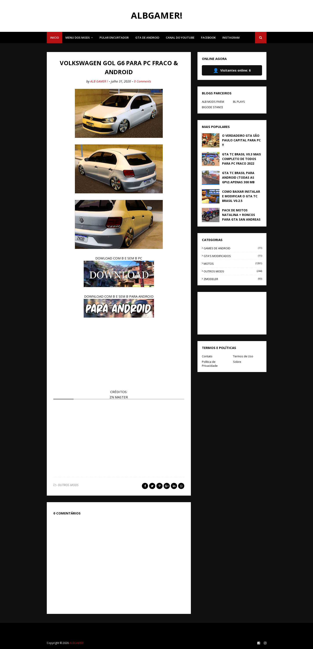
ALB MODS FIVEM (213, 102)
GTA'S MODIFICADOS (233, 256)
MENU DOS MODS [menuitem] (77, 38)
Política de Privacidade (210, 364)
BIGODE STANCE (212, 107)
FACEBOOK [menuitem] (208, 38)
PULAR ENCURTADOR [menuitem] (114, 38)
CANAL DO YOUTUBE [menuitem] (180, 38)
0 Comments (142, 81)
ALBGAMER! (156, 15)
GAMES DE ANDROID (233, 248)
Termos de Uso (243, 356)
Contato (207, 356)
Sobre (237, 362)
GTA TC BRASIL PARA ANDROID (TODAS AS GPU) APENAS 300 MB (238, 177)
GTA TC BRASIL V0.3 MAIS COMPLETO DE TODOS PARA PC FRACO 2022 (241, 158)
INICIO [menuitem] (54, 38)
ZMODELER (233, 279)
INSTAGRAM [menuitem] (231, 38)
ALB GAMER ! (99, 81)
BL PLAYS (239, 102)
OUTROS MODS (68, 485)
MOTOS (233, 264)
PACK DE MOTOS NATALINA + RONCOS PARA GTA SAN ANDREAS (241, 214)
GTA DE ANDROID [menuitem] (147, 38)
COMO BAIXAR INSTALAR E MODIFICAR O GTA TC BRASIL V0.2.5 (241, 196)
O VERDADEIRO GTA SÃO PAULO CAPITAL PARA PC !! (241, 140)
